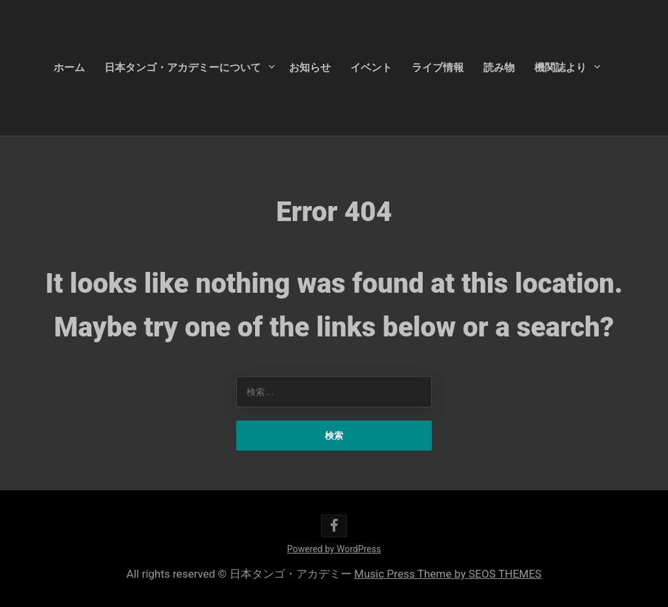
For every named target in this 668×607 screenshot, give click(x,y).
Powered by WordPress (334, 549)
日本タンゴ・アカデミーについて (182, 67)
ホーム (69, 67)
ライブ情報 (438, 67)
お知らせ (310, 67)
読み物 (499, 67)
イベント (371, 67)
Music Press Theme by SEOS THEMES (447, 573)
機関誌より (560, 67)
